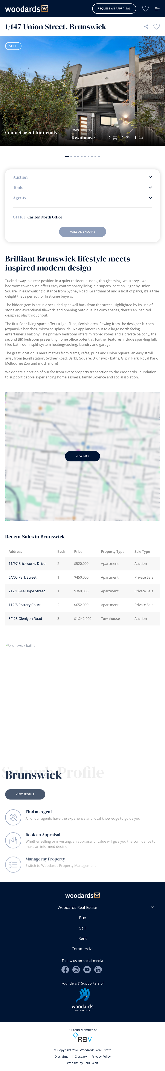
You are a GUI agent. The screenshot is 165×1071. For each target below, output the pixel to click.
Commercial (82, 948)
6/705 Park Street (23, 577)
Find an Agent (39, 814)
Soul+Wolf (91, 1063)
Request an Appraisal (114, 8)
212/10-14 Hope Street (27, 591)
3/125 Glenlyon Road (25, 618)
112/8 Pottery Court (25, 604)
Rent (82, 938)
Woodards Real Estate (77, 907)
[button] (67, 156)
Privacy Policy (101, 1056)
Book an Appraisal (43, 839)
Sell (82, 928)
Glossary (81, 1056)
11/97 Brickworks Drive (27, 563)
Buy (82, 917)
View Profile (25, 800)
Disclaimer (62, 1056)
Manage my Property (45, 865)
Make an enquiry (82, 232)
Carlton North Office (45, 217)
